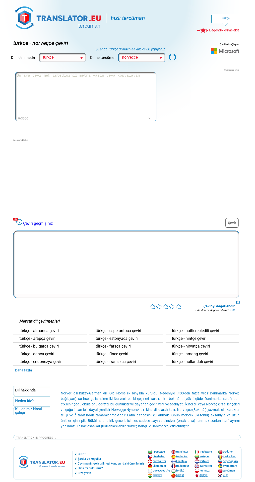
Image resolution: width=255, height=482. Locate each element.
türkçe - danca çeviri (36, 354)
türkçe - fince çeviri (112, 354)
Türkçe (225, 18)
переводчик (230, 461)
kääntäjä (181, 461)
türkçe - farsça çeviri (113, 346)
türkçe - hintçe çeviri (189, 338)
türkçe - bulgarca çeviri (39, 346)
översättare (230, 466)
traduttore (205, 451)
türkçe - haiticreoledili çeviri (195, 331)
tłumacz (204, 470)
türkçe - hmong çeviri (190, 354)
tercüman (229, 470)
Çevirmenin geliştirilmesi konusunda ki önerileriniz (111, 463)
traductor (182, 456)
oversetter (205, 466)
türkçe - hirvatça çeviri (191, 346)
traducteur (182, 466)
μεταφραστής (161, 470)
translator (182, 451)
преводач (159, 451)
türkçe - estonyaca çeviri (117, 338)
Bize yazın (84, 473)
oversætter (159, 461)
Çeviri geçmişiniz (38, 223)
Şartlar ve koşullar (89, 459)
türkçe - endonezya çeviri (41, 362)
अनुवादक (157, 475)
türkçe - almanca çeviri (39, 331)
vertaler (204, 461)
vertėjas (204, 456)
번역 (225, 475)
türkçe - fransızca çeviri (116, 362)
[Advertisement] (202, 103)
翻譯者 (180, 475)
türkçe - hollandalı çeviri (192, 362)
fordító (180, 470)
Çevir (232, 223)
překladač (159, 456)
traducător (229, 456)
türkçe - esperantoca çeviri (118, 331)
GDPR (82, 454)
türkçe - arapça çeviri (37, 338)
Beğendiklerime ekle (224, 30)
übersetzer (159, 466)
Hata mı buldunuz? (90, 468)
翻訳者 (203, 475)
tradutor (228, 451)
